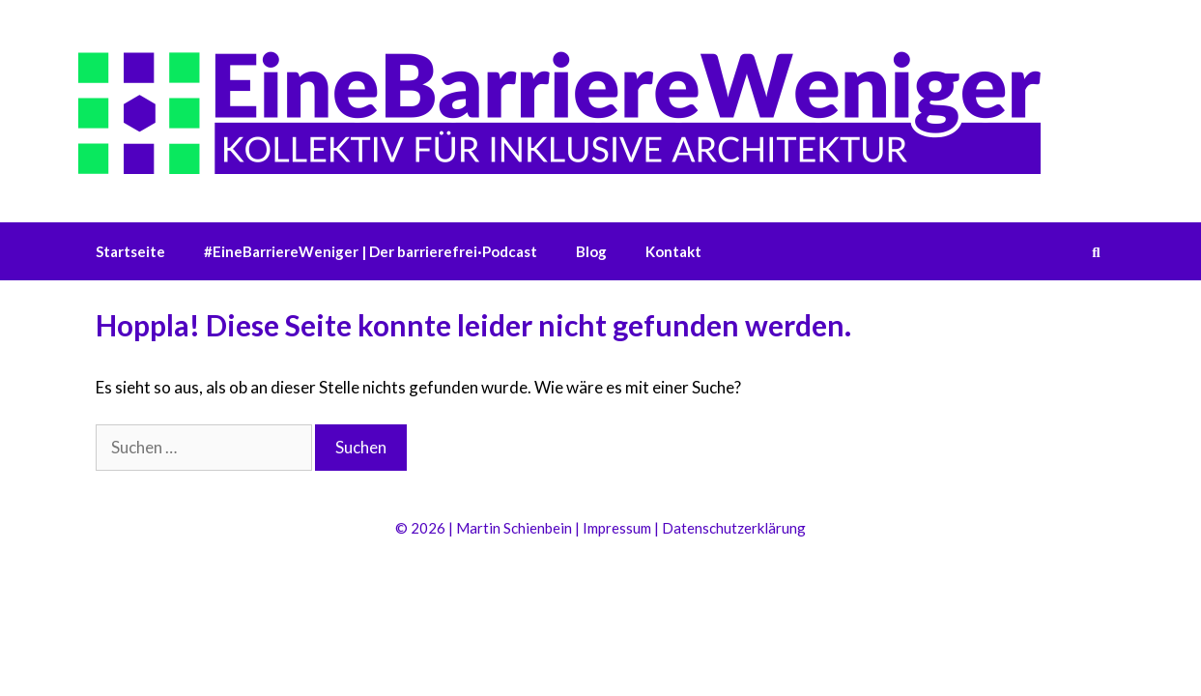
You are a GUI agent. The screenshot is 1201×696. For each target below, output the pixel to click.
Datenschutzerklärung (734, 527)
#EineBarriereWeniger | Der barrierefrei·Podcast (370, 251)
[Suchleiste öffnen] (1096, 251)
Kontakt (673, 251)
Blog (591, 251)
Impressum (617, 527)
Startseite (130, 251)
